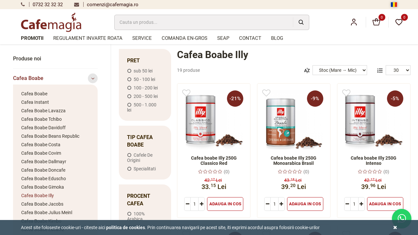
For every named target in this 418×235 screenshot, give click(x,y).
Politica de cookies (125, 227)
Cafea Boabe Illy (37, 195)
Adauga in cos (225, 203)
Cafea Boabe (55, 78)
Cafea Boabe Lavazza (43, 110)
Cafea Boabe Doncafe (43, 170)
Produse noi (27, 58)
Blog (277, 38)
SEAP (223, 38)
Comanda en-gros (184, 38)
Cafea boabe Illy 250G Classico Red (214, 160)
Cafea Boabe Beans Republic (50, 136)
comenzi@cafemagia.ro (106, 5)
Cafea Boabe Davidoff (43, 127)
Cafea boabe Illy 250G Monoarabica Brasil (293, 160)
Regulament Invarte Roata (87, 38)
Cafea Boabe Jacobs (42, 204)
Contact (250, 38)
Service (142, 38)
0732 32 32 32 (42, 5)
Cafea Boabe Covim (41, 153)
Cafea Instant (35, 102)
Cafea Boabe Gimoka (42, 187)
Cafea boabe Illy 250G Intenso (373, 160)
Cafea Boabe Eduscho (43, 178)
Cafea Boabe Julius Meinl (46, 212)
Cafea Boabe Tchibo (41, 119)
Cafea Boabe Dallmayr (43, 161)
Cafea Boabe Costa (40, 144)
